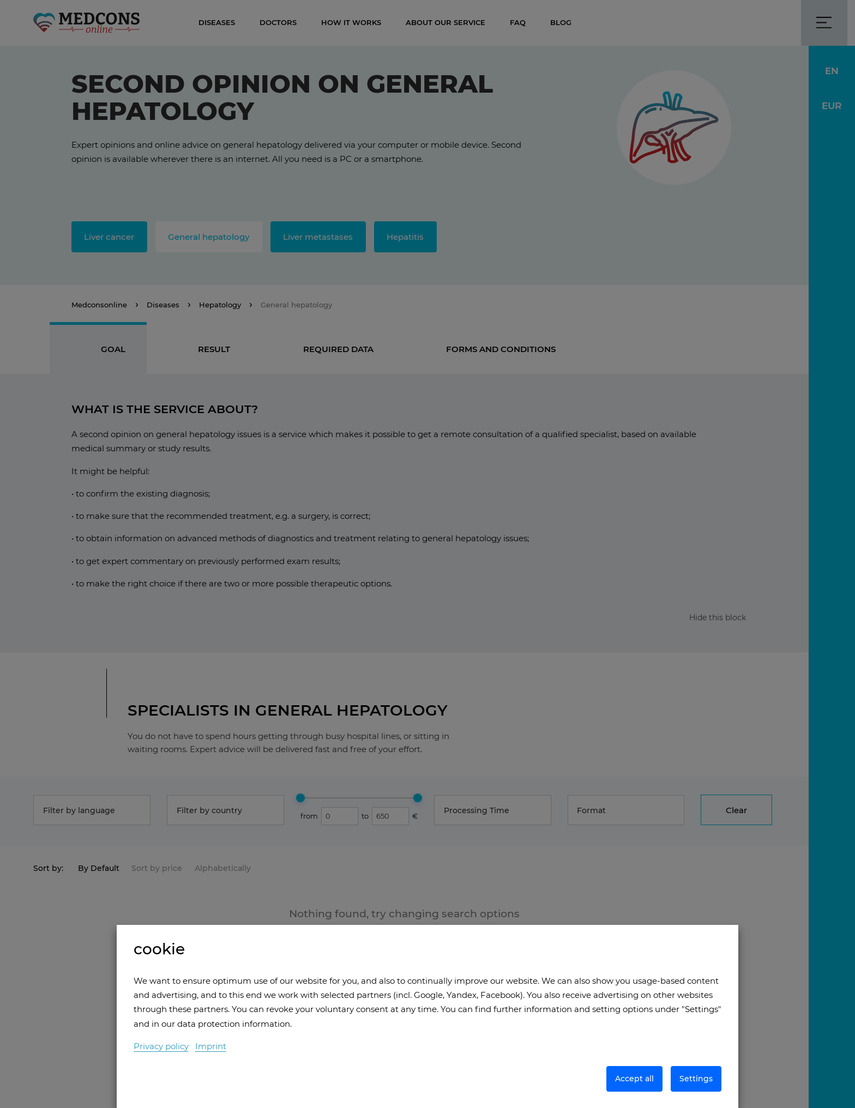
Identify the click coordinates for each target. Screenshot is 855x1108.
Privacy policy (161, 1046)
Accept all (634, 1078)
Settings (696, 1078)
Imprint (210, 1046)
